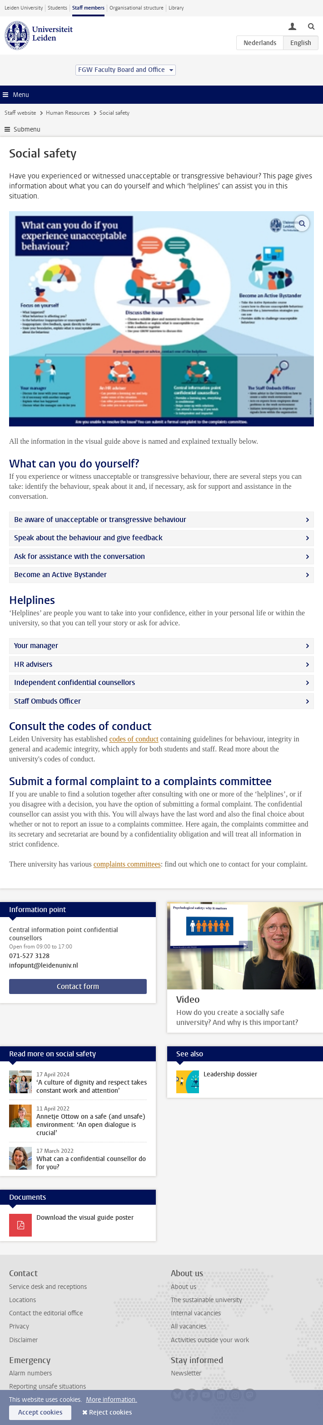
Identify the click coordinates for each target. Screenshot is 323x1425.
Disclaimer (23, 1340)
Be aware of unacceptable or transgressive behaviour (100, 519)
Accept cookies (40, 1412)
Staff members (88, 8)
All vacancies (188, 1326)
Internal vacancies (196, 1313)
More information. (111, 1399)
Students (57, 8)
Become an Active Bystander (60, 574)
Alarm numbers (30, 1373)
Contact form (78, 986)
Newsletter (186, 1373)
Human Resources (67, 113)
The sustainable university (206, 1300)
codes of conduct (133, 739)
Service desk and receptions (48, 1287)
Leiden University (24, 8)
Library (176, 8)
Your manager (36, 645)
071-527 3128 (29, 956)
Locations (22, 1300)
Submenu (27, 129)
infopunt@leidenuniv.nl (43, 966)
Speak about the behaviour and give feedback (88, 538)
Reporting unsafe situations (47, 1386)
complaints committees (127, 864)
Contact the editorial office (46, 1313)
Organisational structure (136, 8)
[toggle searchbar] (311, 26)
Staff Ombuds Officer (47, 701)
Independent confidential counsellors (74, 682)
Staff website (20, 113)
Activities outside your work (210, 1340)
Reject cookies (110, 1412)
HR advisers (33, 664)
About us (183, 1287)
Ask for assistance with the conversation (79, 556)
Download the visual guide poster (85, 1217)
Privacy (19, 1326)
